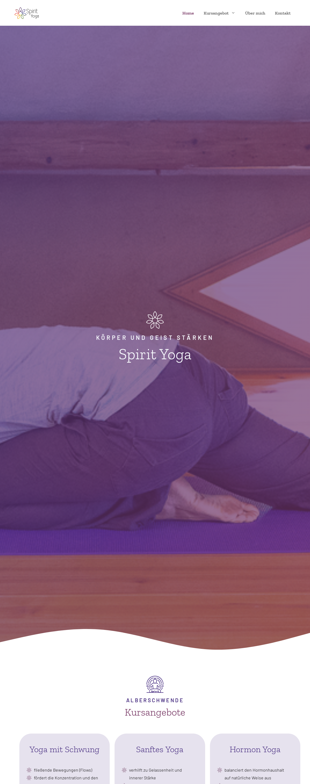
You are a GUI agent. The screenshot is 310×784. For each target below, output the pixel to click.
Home (188, 13)
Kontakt (283, 13)
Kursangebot (222, 13)
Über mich (255, 13)
